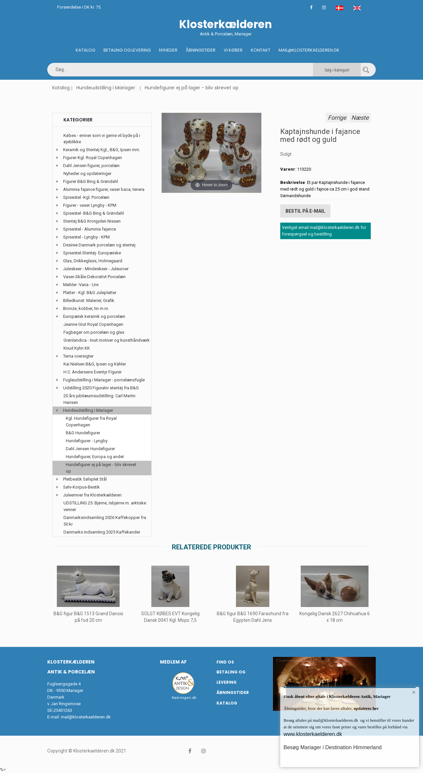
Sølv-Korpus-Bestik (81, 487)
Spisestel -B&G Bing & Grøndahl (93, 213)
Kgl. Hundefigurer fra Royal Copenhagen (91, 421)
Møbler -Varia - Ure (80, 284)
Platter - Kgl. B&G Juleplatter (89, 292)
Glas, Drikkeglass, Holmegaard (92, 260)
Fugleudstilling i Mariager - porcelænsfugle (104, 379)
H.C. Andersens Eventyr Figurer (92, 371)
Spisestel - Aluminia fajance (89, 229)
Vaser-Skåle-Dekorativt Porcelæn (94, 276)
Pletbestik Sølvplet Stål (85, 479)
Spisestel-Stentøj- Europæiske (92, 252)
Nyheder (168, 50)
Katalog (85, 50)
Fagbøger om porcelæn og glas (93, 332)
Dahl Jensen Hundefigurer (90, 448)
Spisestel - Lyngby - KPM (86, 237)
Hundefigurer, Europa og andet (95, 456)
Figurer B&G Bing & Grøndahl (90, 181)
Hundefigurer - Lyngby (86, 440)
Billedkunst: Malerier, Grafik (88, 300)
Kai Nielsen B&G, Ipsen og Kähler (94, 364)
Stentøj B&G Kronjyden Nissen (92, 221)
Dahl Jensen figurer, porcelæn (91, 165)
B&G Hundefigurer (83, 432)
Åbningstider (200, 50)
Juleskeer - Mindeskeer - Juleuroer (96, 268)
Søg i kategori (337, 70)
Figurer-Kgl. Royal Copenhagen (92, 157)
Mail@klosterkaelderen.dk (309, 50)
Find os (225, 662)
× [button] (414, 692)
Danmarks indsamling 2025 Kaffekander (101, 532)
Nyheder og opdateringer (87, 173)
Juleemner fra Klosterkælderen (92, 495)
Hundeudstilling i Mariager (105, 87)
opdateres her (366, 708)
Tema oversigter (78, 356)
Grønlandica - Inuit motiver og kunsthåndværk (106, 340)
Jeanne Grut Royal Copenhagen (93, 324)
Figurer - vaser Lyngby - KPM (89, 205)
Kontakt (260, 50)
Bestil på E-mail (305, 211)
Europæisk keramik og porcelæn (94, 316)
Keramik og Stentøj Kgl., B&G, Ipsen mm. (101, 149)
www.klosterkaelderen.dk (313, 734)
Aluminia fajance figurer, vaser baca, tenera (103, 189)
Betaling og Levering (127, 50)
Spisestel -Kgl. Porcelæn (86, 197)
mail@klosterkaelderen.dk (86, 716)
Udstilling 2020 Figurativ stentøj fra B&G (101, 387)
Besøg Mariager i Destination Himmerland (333, 747)
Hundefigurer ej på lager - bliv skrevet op (192, 87)
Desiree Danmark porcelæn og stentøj (99, 244)
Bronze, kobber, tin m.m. (86, 308)
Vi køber (233, 50)
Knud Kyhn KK (76, 348)
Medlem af (173, 662)
